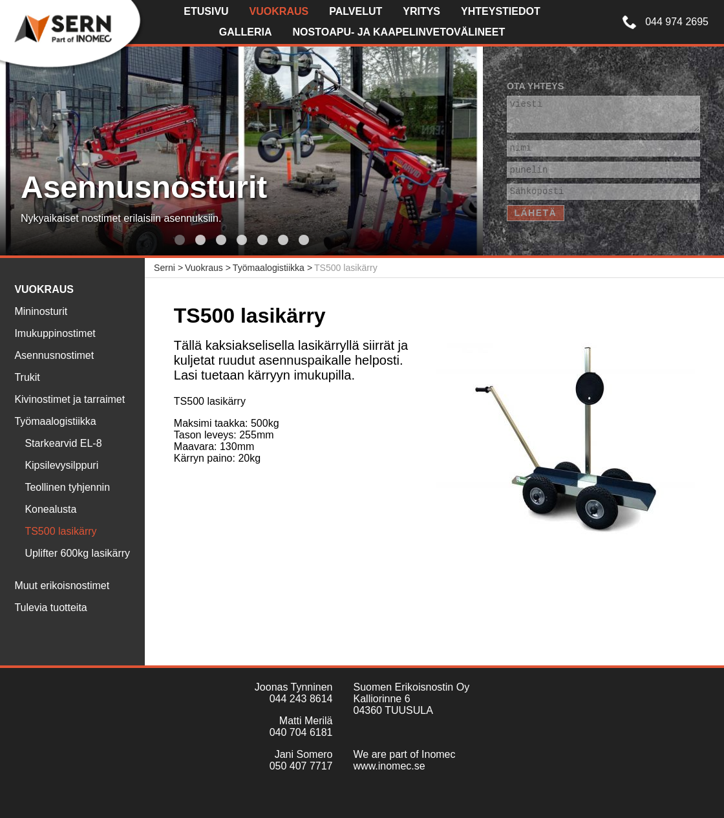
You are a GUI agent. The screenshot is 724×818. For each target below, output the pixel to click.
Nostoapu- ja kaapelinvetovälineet (399, 32)
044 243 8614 (301, 698)
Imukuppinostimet (54, 333)
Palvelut (355, 11)
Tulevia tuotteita (50, 607)
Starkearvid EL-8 (63, 443)
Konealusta (50, 509)
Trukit (26, 377)
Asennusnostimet (54, 355)
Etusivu (206, 11)
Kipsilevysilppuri (61, 465)
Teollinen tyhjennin (67, 487)
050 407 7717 (301, 765)
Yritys (421, 11)
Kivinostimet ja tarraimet (69, 399)
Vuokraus (279, 11)
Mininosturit (40, 311)
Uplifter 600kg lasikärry (77, 553)
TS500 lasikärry (60, 531)
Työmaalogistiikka (55, 421)
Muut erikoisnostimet (61, 585)
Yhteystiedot (500, 11)
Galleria (245, 32)
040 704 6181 (301, 732)
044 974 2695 (676, 21)
